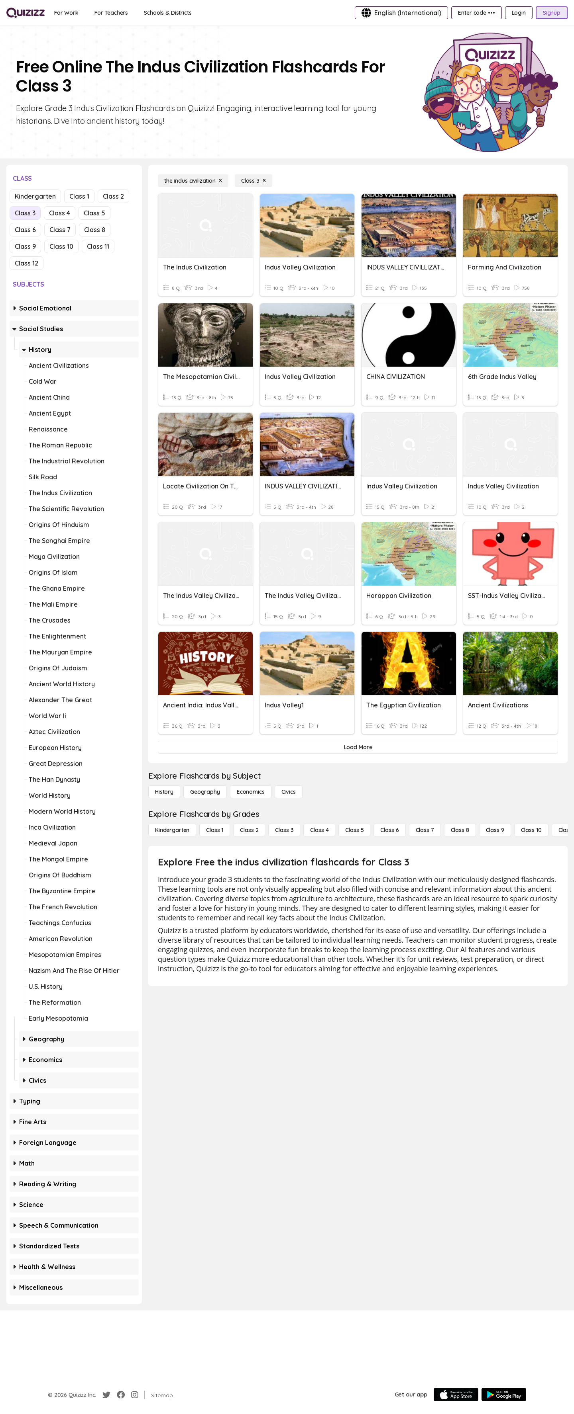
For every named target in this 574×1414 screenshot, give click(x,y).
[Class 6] (389, 830)
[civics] (289, 791)
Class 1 (79, 196)
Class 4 (59, 213)
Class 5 (94, 213)
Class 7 (60, 230)
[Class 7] (425, 830)
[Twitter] (106, 1395)
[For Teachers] (111, 12)
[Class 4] (319, 830)
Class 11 (98, 246)
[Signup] (552, 12)
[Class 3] (253, 180)
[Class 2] (249, 830)
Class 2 (113, 196)
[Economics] (250, 791)
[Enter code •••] (476, 12)
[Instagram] (134, 1395)
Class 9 (25, 246)
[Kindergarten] (172, 830)
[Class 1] (214, 830)
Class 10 (61, 246)
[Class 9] (495, 830)
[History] (164, 791)
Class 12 (26, 263)
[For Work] (66, 12)
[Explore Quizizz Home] (25, 13)
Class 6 (25, 230)
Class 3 (25, 213)
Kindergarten (35, 196)
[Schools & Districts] (168, 12)
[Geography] (205, 791)
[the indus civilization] (193, 180)
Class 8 (94, 230)
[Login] (519, 12)
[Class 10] (531, 830)
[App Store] (456, 1394)
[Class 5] (354, 830)
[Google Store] (504, 1394)
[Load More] (358, 747)
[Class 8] (460, 830)
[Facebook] (121, 1395)
